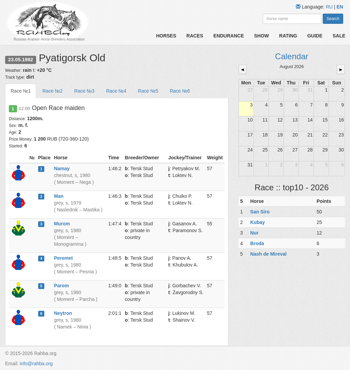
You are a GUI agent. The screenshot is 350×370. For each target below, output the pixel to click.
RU (330, 7)
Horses (166, 35)
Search (332, 18)
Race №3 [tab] (84, 91)
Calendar (291, 56)
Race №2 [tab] (52, 91)
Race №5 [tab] (148, 91)
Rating (288, 35)
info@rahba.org (36, 363)
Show (261, 35)
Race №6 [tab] (180, 91)
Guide (314, 35)
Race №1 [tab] (21, 91)
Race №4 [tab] (116, 91)
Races (194, 35)
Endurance (228, 35)
